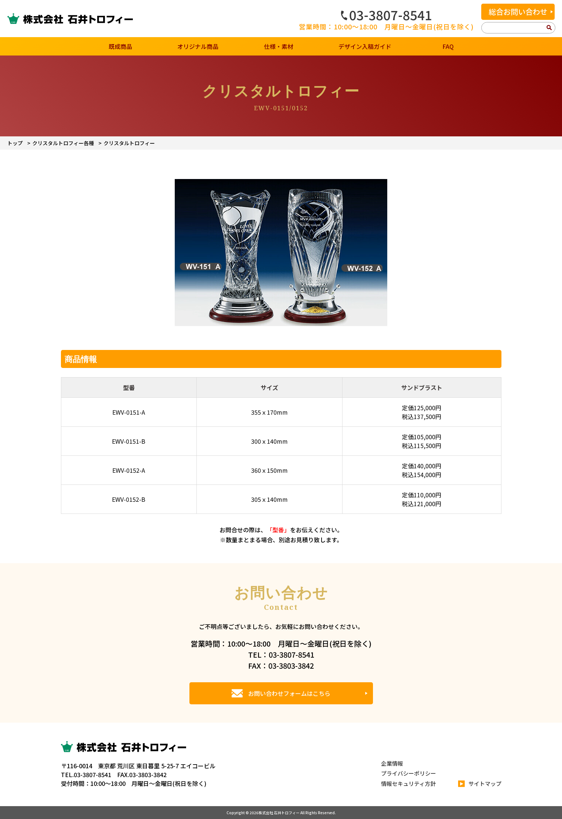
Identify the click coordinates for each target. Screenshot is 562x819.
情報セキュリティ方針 (408, 783)
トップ (15, 143)
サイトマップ (479, 784)
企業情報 (392, 763)
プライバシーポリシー (408, 773)
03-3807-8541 (386, 14)
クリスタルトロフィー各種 (63, 143)
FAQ (448, 46)
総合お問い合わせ (518, 11)
